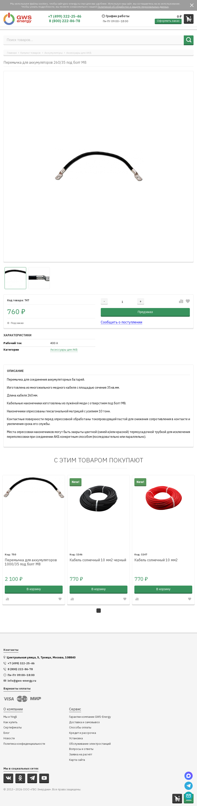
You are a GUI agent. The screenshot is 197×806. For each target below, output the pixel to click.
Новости (9, 738)
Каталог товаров (30, 52)
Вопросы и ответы (81, 749)
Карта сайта (77, 760)
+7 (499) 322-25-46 (64, 16)
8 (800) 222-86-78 (64, 21)
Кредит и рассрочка (82, 733)
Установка (76, 738)
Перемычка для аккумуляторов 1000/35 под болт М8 (31, 562)
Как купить (10, 722)
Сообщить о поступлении (121, 322)
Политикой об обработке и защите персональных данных (133, 6)
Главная (12, 52)
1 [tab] (98, 610)
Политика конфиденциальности (24, 744)
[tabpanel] (33, 540)
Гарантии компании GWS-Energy (90, 717)
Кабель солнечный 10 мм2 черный (98, 560)
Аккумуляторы (53, 52)
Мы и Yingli (10, 717)
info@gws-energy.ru (22, 681)
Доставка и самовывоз (84, 722)
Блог (6, 733)
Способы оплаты (80, 727)
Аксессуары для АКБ (78, 52)
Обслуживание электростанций (90, 744)
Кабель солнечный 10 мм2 (156, 560)
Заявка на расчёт (80, 754)
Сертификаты (12, 727)
